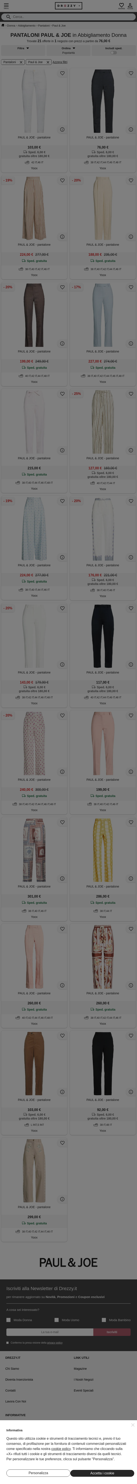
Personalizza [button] (38, 1473)
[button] (133, 1425)
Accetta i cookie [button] (102, 1473)
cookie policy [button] (61, 1449)
